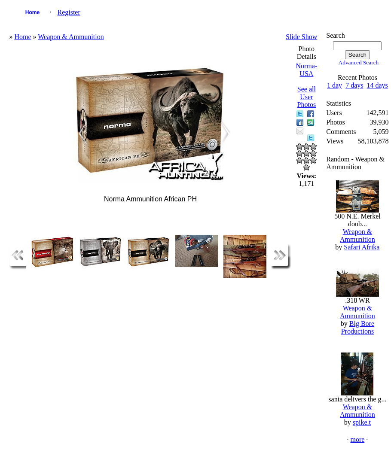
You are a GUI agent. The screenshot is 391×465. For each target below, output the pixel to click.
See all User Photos (306, 96)
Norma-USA (306, 69)
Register (68, 12)
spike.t (362, 422)
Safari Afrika (361, 247)
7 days (354, 85)
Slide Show (301, 36)
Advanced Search (359, 62)
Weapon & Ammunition (71, 36)
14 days (377, 85)
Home (32, 12)
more (357, 439)
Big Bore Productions (357, 327)
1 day (334, 85)
